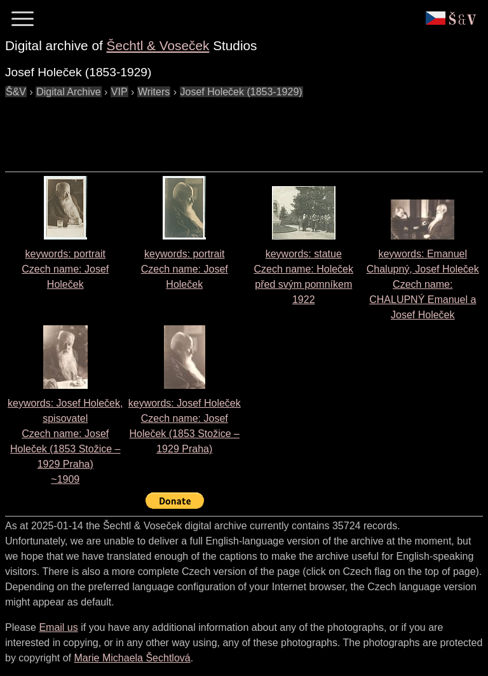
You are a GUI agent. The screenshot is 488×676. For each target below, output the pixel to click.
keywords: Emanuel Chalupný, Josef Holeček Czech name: (423, 284)
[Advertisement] (236, 128)
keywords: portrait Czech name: (65, 269)
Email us (58, 627)
